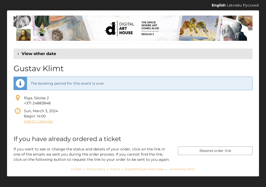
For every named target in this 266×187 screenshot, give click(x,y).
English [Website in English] (219, 5)
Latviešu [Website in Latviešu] (234, 5)
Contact (76, 169)
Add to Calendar (38, 121)
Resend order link (215, 150)
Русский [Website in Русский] (251, 5)
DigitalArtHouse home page (144, 169)
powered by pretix (182, 169)
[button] (133, 54)
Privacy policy (95, 169)
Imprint (115, 169)
